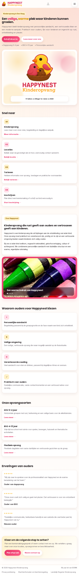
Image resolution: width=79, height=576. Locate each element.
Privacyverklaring (8, 572)
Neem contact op (32, 553)
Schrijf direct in (11, 39)
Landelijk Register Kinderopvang (63, 572)
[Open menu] (74, 3)
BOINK (74, 568)
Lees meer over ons (32, 39)
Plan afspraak (13, 553)
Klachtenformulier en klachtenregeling (33, 572)
